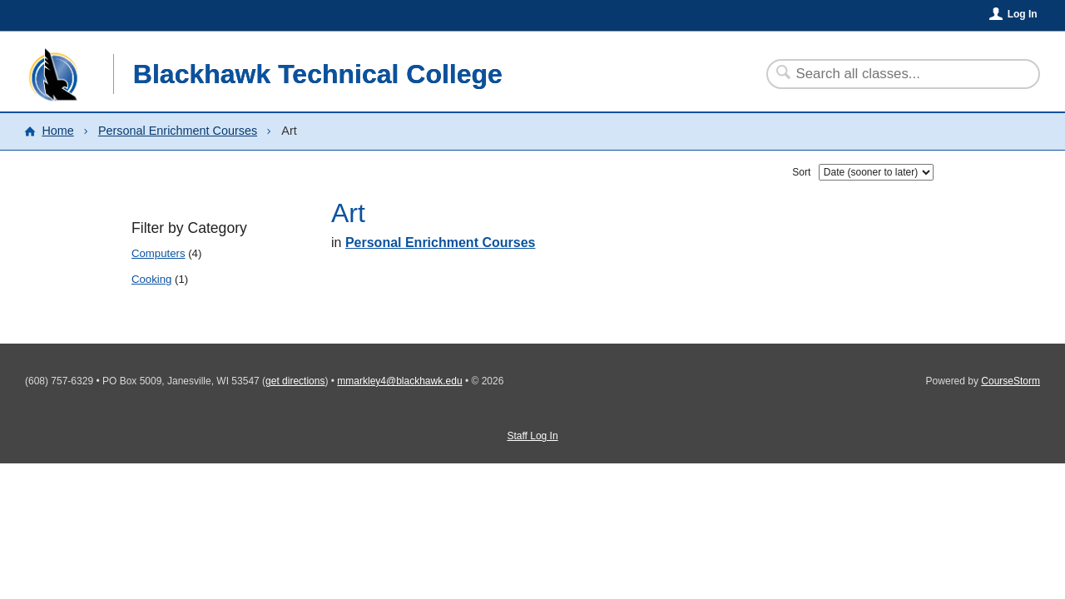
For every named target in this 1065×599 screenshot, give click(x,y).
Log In (1023, 14)
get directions (294, 381)
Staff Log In (532, 436)
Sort (801, 172)
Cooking (151, 279)
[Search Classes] (893, 74)
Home (57, 130)
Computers (158, 253)
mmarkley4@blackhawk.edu (399, 381)
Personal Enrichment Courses (177, 130)
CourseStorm (1010, 381)
